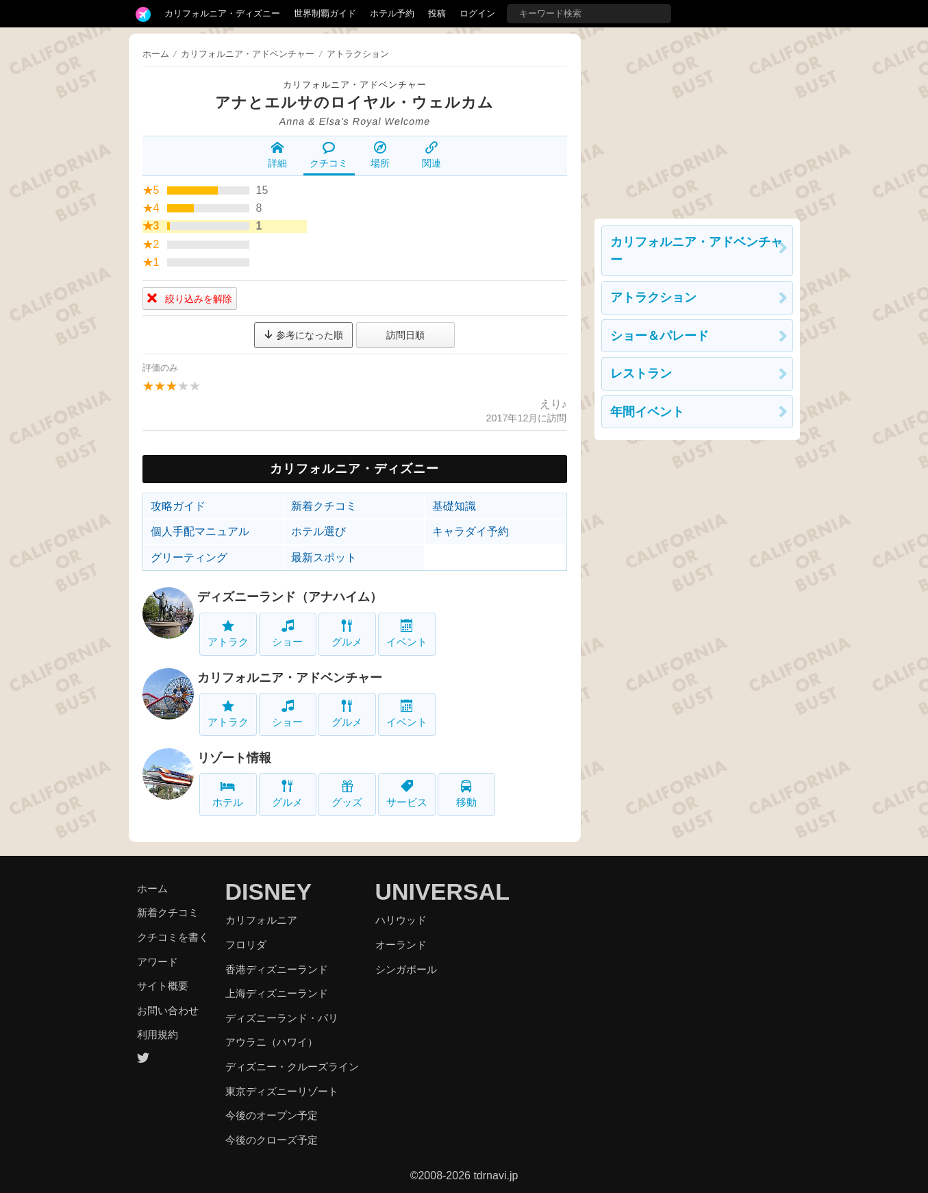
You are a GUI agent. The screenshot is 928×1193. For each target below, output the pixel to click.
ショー (287, 633)
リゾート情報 (234, 758)
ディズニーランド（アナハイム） (289, 597)
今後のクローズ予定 (271, 1140)
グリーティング (189, 557)
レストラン (641, 373)
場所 (380, 155)
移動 (466, 794)
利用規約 (157, 1034)
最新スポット (324, 557)
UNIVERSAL (442, 891)
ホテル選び (318, 531)
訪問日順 (405, 335)
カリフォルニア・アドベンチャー (355, 84)
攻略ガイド (178, 506)
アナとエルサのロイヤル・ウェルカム (354, 102)
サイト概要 (162, 986)
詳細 (277, 155)
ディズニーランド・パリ (281, 1018)
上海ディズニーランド (276, 993)
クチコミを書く (173, 937)
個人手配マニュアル (200, 531)
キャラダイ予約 (470, 531)
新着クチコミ (324, 506)
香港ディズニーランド (276, 969)
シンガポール (406, 969)
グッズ (346, 794)
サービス (406, 794)
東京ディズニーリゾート (281, 1091)
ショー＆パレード (659, 336)
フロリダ (245, 944)
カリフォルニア (261, 920)
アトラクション (653, 297)
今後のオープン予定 (271, 1115)
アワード (157, 962)
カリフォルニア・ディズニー (222, 13)
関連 (431, 155)
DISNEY (268, 891)
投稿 (437, 13)
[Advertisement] (697, 119)
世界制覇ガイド (325, 13)
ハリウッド (401, 920)
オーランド (401, 944)
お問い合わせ (168, 1010)
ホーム (155, 54)
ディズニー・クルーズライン (292, 1066)
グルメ (346, 633)
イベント (406, 633)
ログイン (477, 13)
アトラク (228, 633)
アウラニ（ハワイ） (271, 1042)
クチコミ (329, 155)
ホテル (227, 794)
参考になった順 (303, 335)
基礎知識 (454, 506)
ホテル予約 (392, 13)
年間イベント (647, 412)
